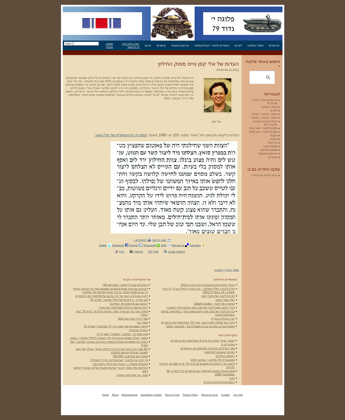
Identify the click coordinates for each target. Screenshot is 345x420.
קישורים (161, 45)
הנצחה (273, 139)
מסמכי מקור (270, 146)
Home (105, 394)
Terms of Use (172, 394)
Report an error (209, 394)
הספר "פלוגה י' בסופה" (263, 117)
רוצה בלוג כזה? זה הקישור (130, 45)
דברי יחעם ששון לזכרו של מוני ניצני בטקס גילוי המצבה (201, 307)
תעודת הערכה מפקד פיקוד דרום (265, 123)
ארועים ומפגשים (267, 153)
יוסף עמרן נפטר (225, 300)
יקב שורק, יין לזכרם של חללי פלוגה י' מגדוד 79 (119, 300)
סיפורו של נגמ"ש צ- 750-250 (130, 356)
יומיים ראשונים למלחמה (219, 352)
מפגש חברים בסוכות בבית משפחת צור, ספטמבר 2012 (200, 326)
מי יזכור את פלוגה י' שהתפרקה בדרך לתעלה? (119, 360)
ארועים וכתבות (179, 45)
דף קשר (272, 142)
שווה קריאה (159, 240)
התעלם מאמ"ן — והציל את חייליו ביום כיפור (120, 364)
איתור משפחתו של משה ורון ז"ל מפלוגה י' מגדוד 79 (116, 326)
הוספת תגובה (176, 251)
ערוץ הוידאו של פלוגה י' (263, 175)
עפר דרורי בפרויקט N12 (133, 318)
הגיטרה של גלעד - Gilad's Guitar (214, 303)
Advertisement (130, 394)
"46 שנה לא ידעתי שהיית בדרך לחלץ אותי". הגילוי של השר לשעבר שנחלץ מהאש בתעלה (111, 350)
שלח (155, 251)
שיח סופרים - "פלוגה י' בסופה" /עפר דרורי (122, 334)
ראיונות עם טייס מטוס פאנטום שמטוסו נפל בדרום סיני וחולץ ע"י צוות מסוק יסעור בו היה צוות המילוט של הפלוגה (110, 290)
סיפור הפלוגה (255, 45)
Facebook (118, 245)
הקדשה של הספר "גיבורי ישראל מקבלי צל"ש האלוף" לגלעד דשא (110, 369)
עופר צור (142, 322)
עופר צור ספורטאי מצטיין (132, 375)
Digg (163, 245)
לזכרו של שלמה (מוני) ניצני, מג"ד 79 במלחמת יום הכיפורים (198, 322)
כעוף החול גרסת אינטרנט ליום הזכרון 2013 (208, 285)
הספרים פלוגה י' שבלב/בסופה (211, 45)
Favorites (195, 245)
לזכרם (238, 45)
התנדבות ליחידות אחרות (219, 382)
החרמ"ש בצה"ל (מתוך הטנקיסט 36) (125, 285)
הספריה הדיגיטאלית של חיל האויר (121, 135)
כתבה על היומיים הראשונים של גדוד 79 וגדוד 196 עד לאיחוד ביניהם (197, 365)
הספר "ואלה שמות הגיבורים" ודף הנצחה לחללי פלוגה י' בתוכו (109, 338)
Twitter (103, 245)
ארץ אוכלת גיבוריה (223, 318)
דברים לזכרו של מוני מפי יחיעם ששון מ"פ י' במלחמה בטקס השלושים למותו (198, 313)
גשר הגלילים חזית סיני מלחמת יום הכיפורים (208, 348)
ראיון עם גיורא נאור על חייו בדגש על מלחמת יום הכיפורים (111, 296)
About (115, 394)
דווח (121, 251)
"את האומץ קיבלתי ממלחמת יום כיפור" (123, 307)
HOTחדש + (140, 240)
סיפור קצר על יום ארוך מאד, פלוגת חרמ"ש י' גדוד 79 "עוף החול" (112, 313)
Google (133, 245)
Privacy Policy (190, 394)
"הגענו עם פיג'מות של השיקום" (128, 303)
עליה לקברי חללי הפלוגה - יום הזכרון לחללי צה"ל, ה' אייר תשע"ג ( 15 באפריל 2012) (198, 290)
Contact (225, 394)
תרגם (148, 45)
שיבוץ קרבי (228, 344)
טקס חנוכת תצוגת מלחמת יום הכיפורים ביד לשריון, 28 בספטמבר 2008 (200, 372)
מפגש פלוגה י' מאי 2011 (263, 128)
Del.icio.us (178, 245)
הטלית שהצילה (138, 330)
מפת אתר (238, 394)
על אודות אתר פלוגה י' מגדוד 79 (264, 102)
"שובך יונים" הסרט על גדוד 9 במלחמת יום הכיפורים (203, 340)
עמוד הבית (232, 270)
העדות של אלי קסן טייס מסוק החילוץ (198, 64)
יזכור (232, 378)
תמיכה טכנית (109, 45)
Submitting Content (151, 394)
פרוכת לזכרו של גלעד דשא (218, 296)
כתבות (219, 270)
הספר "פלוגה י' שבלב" (264, 114)
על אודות (274, 45)
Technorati (149, 245)
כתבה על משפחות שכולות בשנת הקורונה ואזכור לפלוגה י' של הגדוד (109, 343)
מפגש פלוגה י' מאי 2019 (263, 131)
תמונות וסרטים (268, 149)
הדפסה (138, 251)
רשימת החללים (225, 356)
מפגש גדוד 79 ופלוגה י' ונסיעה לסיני (213, 360)
